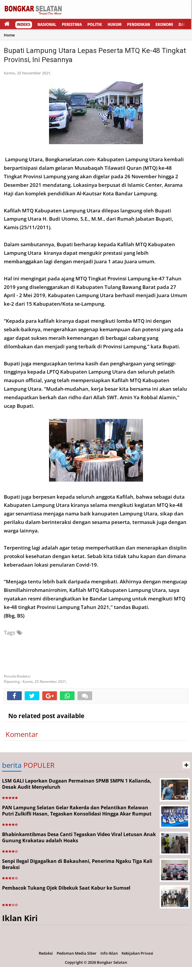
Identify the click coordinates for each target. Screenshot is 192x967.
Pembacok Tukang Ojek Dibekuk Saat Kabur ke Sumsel (66, 888)
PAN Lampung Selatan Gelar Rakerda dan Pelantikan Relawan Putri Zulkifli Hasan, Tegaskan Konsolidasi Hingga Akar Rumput (76, 810)
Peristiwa (72, 24)
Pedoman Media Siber (77, 953)
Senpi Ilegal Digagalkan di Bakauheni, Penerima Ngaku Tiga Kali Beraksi (77, 864)
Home (9, 35)
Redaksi (46, 953)
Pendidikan (138, 24)
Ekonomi (164, 24)
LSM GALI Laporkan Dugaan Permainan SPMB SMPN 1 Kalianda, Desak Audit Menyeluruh (76, 784)
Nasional (47, 24)
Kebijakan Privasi (137, 953)
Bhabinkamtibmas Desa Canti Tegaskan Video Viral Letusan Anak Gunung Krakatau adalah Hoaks (79, 837)
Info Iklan (109, 953)
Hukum (115, 24)
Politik (94, 24)
